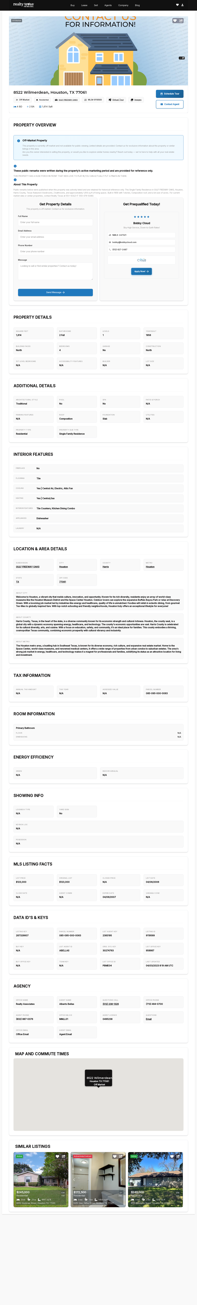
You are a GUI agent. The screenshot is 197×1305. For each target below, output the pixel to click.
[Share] (181, 20)
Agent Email (66, 1053)
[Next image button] (17, 1199)
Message (22, 259)
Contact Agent (169, 104)
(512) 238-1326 (111, 1021)
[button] (98, 1112)
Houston (64, 569)
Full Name (23, 216)
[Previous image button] (64, 1199)
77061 (63, 585)
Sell (96, 5)
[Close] (109, 1092)
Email (149, 1037)
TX (17, 585)
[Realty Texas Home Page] (23, 5)
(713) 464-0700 (154, 1021)
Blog (137, 5)
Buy (73, 5)
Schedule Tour (169, 93)
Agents (108, 5)
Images (142, 100)
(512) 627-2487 (119, 249)
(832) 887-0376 (24, 1037)
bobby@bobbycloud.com (124, 242)
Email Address (25, 230)
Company (123, 5)
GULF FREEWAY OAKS (71, 100)
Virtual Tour (122, 100)
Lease (84, 5)
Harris (106, 569)
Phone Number (25, 244)
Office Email (22, 1053)
